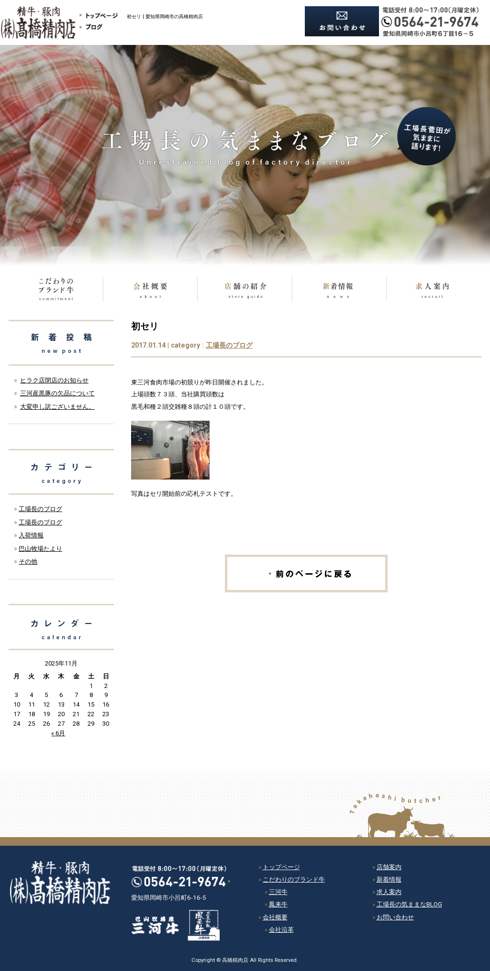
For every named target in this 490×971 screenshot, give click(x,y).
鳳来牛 (278, 904)
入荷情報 (31, 535)
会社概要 (275, 917)
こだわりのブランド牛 (294, 879)
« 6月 (58, 733)
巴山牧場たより (40, 548)
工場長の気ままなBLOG (409, 904)
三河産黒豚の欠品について (57, 393)
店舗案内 (389, 867)
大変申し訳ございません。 (57, 406)
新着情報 (389, 879)
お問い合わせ (395, 917)
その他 (28, 561)
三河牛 (278, 891)
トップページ (281, 867)
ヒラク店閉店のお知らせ (54, 380)
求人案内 (389, 891)
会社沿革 (281, 929)
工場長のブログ (229, 345)
